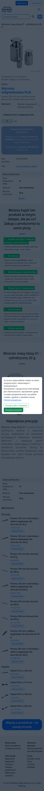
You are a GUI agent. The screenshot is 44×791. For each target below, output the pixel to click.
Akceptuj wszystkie (13, 410)
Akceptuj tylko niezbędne (16, 405)
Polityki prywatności (12, 400)
